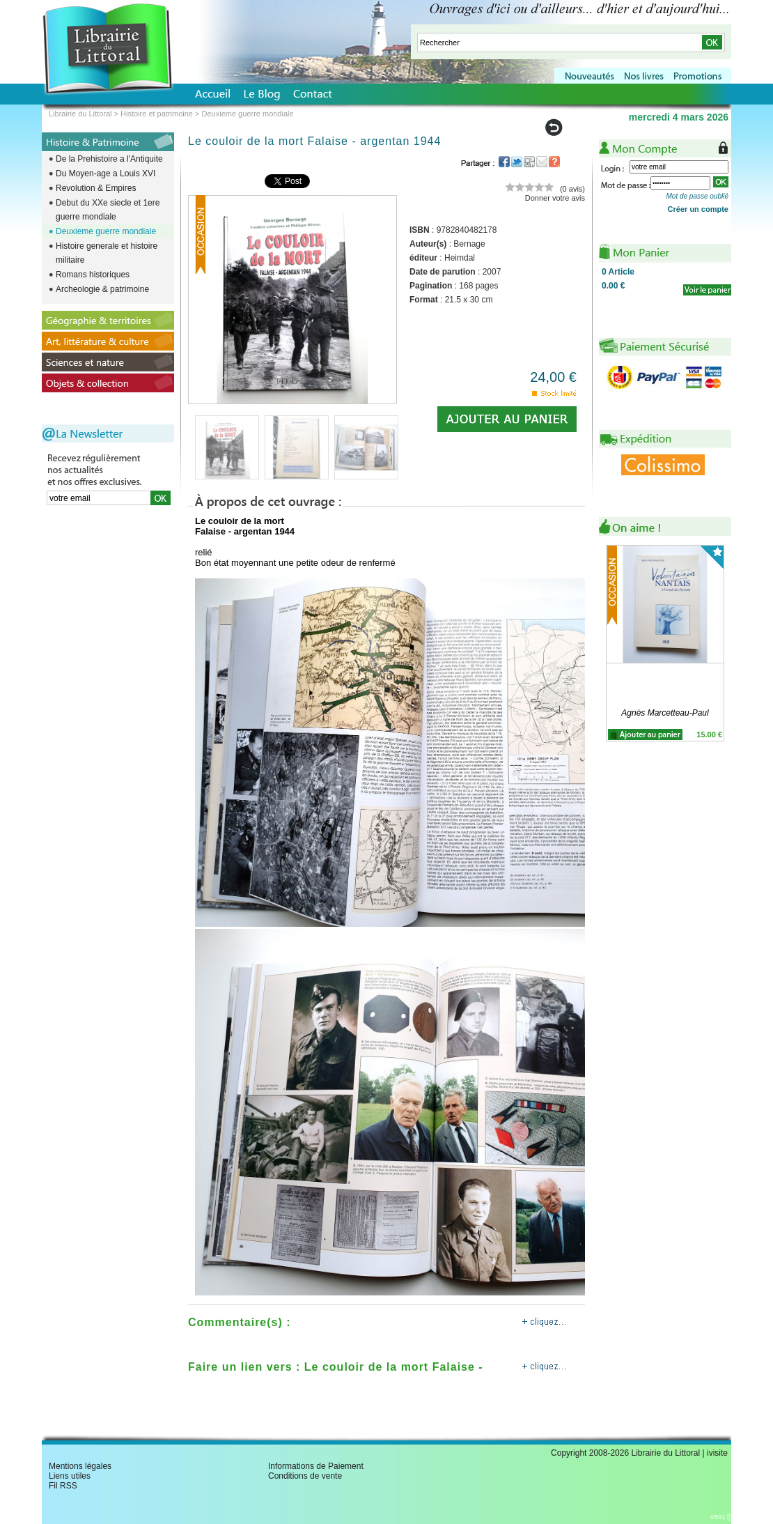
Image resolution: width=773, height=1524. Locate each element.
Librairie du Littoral (80, 113)
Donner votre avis (555, 198)
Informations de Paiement (316, 1466)
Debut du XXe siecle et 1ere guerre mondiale (107, 210)
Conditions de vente (305, 1476)
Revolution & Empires (96, 188)
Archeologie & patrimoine (102, 289)
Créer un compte (698, 209)
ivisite (717, 1453)
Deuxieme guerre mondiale (106, 231)
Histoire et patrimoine (156, 113)
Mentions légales (80, 1466)
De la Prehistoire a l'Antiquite (109, 159)
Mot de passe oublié (697, 196)
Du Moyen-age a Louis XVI (105, 173)
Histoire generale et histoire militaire (106, 253)
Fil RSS (63, 1486)
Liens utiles (70, 1476)
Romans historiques (93, 274)
